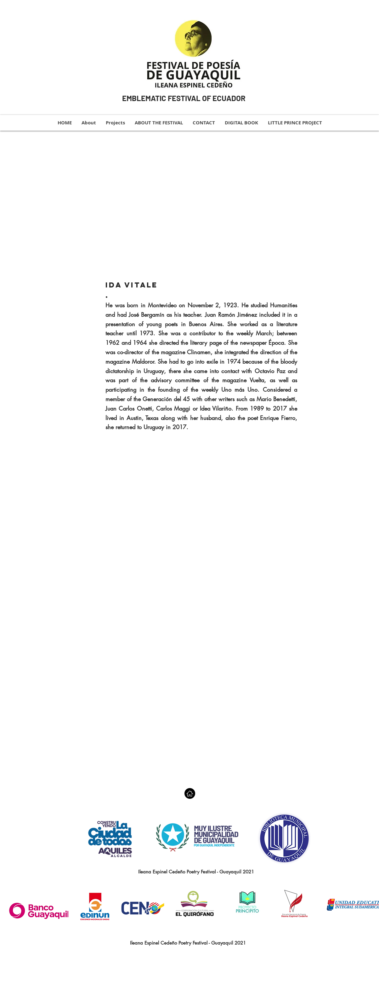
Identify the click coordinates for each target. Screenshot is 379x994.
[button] (201, 201)
